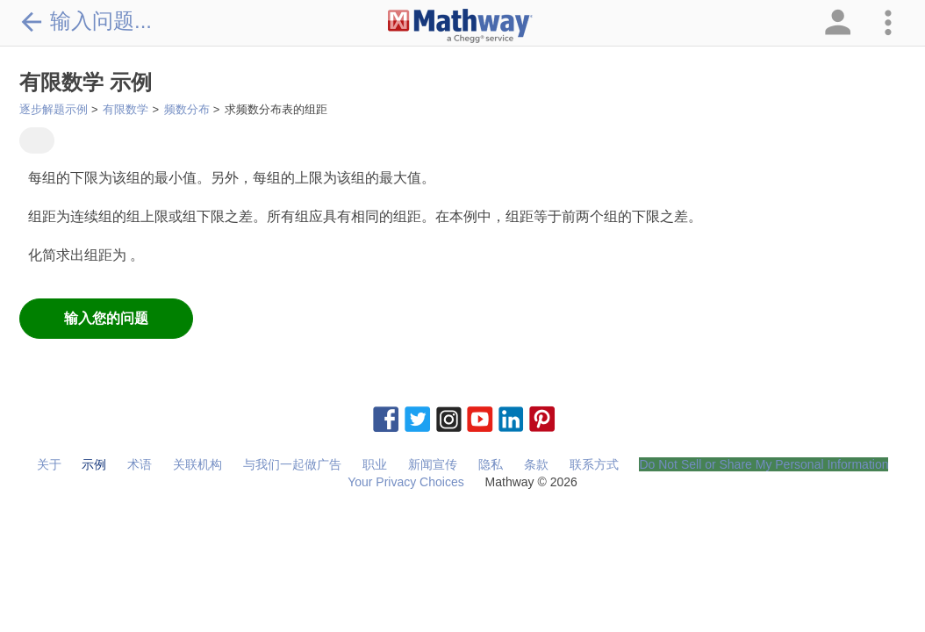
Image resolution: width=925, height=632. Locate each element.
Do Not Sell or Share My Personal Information (763, 464)
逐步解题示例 (53, 109)
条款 (536, 464)
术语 (139, 464)
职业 (374, 464)
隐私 (490, 464)
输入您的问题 (106, 318)
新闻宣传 (432, 464)
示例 (94, 464)
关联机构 (197, 464)
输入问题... (85, 21)
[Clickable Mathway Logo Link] (460, 26)
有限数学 (125, 109)
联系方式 (594, 464)
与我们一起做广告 (292, 464)
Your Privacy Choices (406, 482)
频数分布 (187, 109)
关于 (49, 464)
